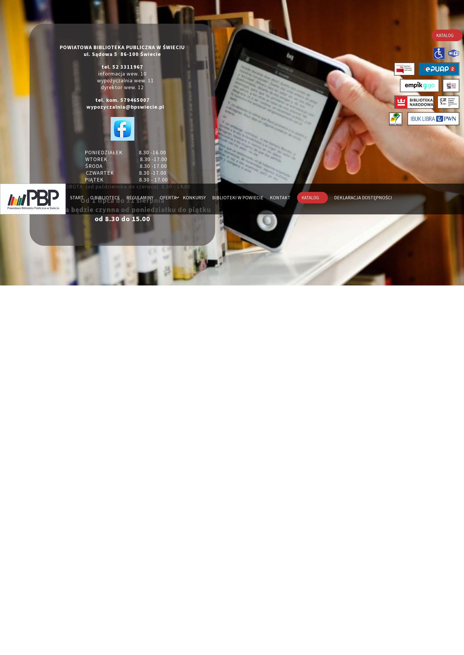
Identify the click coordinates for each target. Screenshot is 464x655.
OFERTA (167, 15)
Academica (289, 556)
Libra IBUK (257, 550)
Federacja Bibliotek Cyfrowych (289, 574)
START (75, 15)
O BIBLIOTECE (104, 15)
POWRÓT (232, 609)
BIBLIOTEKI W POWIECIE (237, 15)
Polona (289, 562)
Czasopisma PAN (289, 568)
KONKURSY (194, 15)
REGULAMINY (138, 15)
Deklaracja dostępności (98, 46)
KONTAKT (280, 15)
